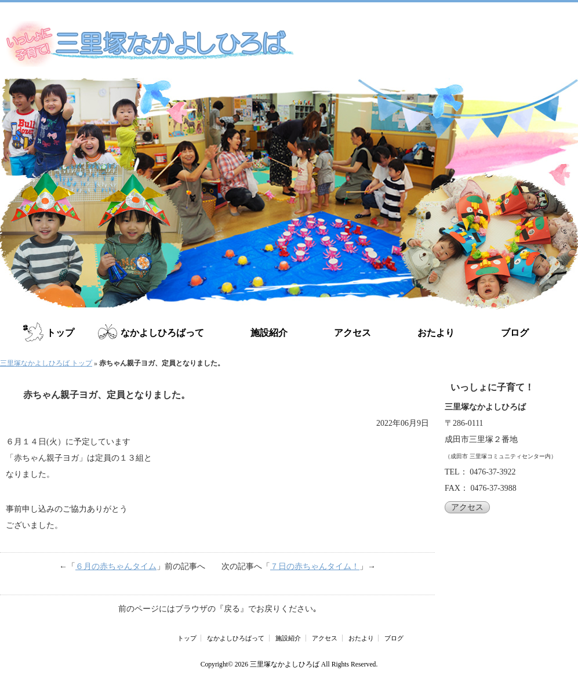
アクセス (352, 333)
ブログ (515, 333)
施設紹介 (269, 333)
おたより (436, 333)
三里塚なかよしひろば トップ (46, 363)
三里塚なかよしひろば (284, 664)
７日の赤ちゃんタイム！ (314, 566)
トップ (60, 333)
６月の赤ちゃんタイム (116, 566)
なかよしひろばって (162, 333)
